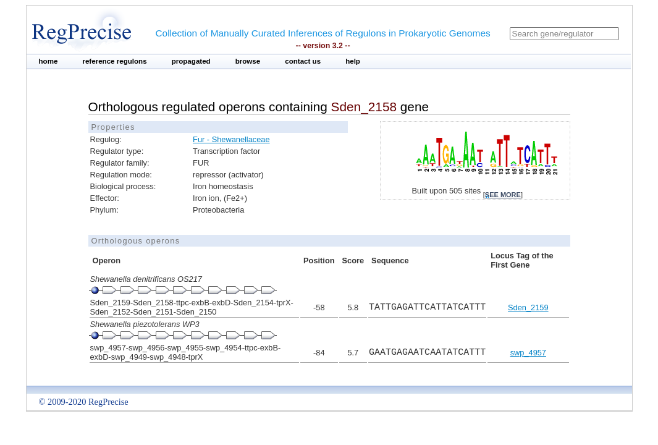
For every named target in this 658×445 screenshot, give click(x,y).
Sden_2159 (528, 307)
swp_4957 (528, 352)
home (48, 61)
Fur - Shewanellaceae (231, 139)
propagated (191, 61)
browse (248, 61)
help (352, 61)
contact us (303, 61)
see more (503, 194)
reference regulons (114, 61)
